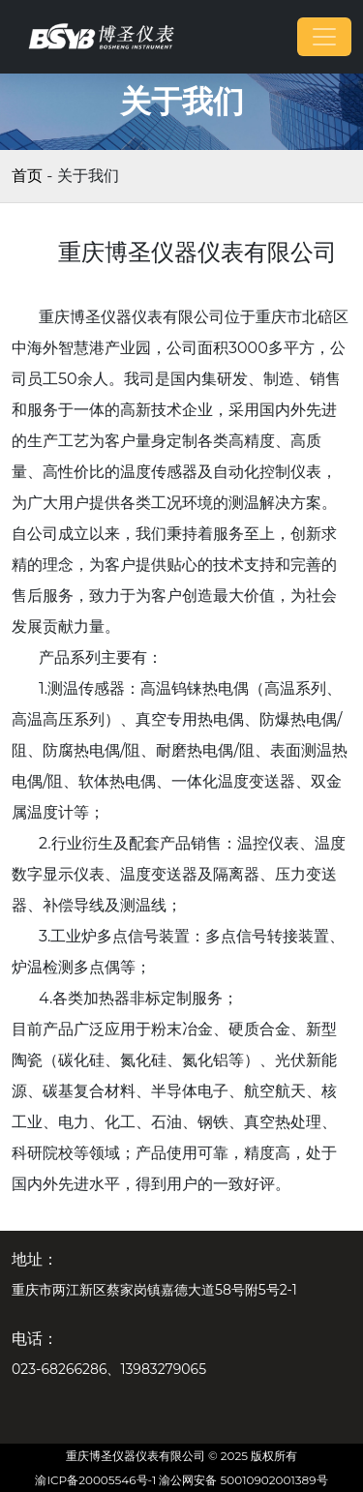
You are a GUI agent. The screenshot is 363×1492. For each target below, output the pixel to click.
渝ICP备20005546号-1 (95, 1480)
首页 (27, 175)
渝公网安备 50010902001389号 (243, 1480)
